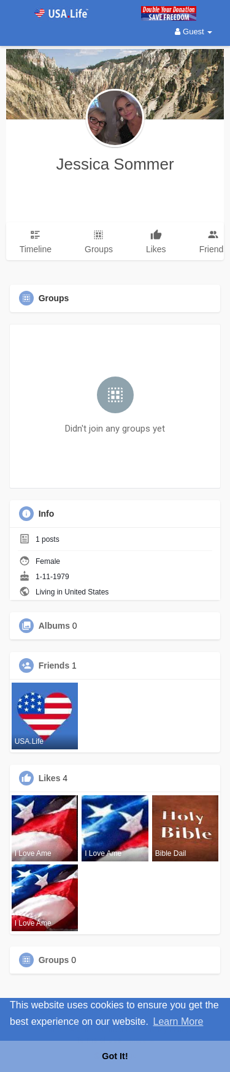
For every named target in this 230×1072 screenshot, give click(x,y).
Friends (54, 665)
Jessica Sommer (115, 164)
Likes (50, 778)
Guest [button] (193, 31)
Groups (54, 960)
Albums (54, 626)
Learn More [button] (178, 1021)
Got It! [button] (115, 1056)
